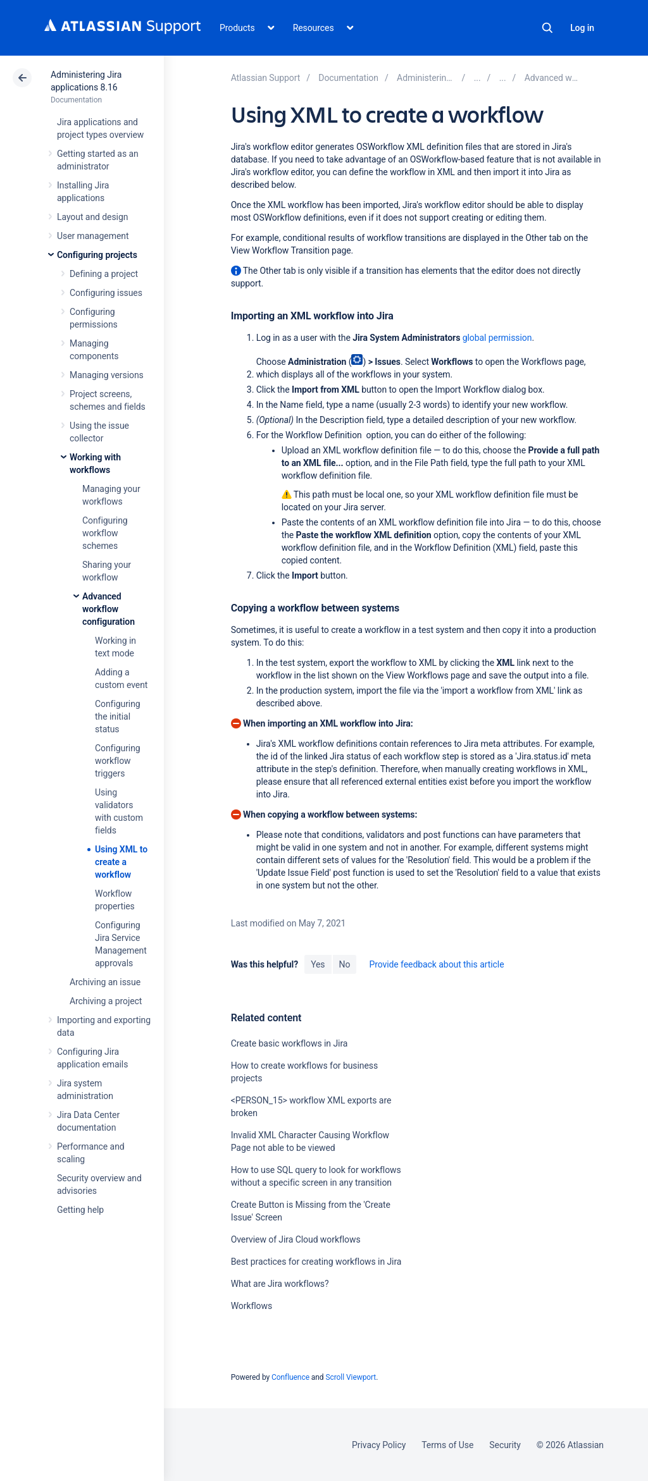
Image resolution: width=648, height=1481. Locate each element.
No (345, 964)
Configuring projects (97, 255)
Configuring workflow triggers (117, 760)
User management (92, 236)
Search (547, 28)
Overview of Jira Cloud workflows (296, 1239)
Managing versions (107, 375)
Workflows (251, 1306)
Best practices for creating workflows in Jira (316, 1262)
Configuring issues (106, 293)
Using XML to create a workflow (121, 862)
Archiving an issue (105, 982)
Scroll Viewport (350, 1377)
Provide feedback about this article (436, 964)
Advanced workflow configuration (108, 609)
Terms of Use (447, 1445)
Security (505, 1445)
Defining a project (104, 274)
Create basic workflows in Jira (289, 1043)
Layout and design (92, 217)
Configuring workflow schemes (105, 533)
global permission (497, 338)
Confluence (290, 1377)
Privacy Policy (379, 1445)
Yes (318, 964)
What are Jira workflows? (280, 1284)
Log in (582, 28)
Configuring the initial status (117, 716)
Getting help (80, 1210)
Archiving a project (106, 1001)
